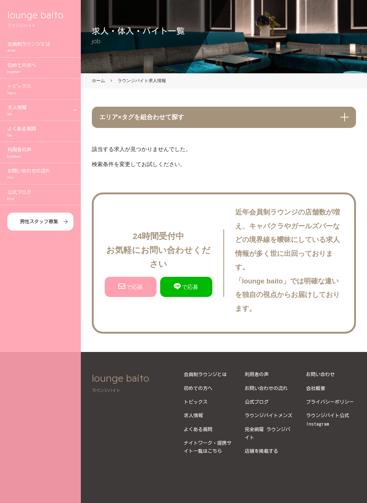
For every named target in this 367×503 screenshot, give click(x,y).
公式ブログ (40, 197)
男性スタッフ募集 (39, 223)
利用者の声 (40, 155)
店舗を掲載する (261, 451)
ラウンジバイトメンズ (268, 415)
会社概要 (315, 388)
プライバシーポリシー (330, 401)
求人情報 (34, 113)
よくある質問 (40, 134)
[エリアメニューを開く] (75, 112)
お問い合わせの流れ (40, 176)
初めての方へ (40, 70)
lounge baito (40, 20)
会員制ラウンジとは (40, 49)
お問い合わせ (320, 374)
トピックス (40, 91)
